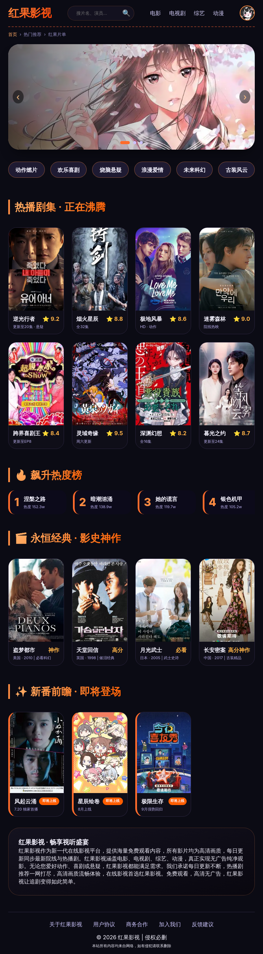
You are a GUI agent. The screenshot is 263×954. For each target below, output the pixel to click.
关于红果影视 (65, 924)
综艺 (199, 13)
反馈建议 (203, 924)
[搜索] (96, 13)
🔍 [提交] (126, 13)
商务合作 (137, 924)
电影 (155, 13)
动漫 (218, 13)
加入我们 (170, 924)
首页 (12, 34)
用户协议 (104, 924)
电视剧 (177, 13)
